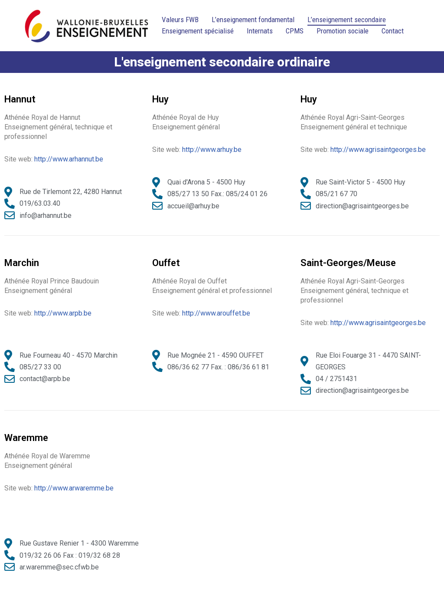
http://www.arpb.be (62, 313)
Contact (393, 30)
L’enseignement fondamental (253, 19)
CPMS (295, 30)
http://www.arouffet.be (216, 313)
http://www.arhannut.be (68, 159)
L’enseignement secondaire (346, 19)
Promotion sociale (343, 30)
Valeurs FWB (180, 19)
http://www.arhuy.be (212, 149)
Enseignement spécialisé (198, 30)
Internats (260, 30)
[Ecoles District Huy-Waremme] (86, 25)
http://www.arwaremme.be (74, 488)
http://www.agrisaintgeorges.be (378, 149)
